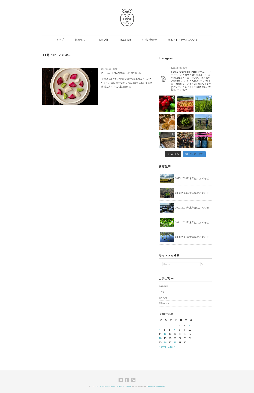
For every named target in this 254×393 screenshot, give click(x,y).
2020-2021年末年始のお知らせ (192, 237)
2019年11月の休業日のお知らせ (121, 73)
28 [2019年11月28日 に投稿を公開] (175, 342)
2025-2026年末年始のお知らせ (192, 178)
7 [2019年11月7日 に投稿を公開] (174, 329)
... (132, 86)
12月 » (171, 346)
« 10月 (162, 346)
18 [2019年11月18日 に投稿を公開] (160, 338)
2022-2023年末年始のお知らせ (192, 207)
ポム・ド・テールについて (183, 39)
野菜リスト (81, 39)
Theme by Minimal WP (156, 386)
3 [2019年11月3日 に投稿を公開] (189, 325)
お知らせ (163, 297)
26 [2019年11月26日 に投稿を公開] (165, 342)
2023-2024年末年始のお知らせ (192, 193)
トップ (60, 39)
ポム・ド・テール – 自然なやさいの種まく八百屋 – (111, 386)
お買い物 (103, 39)
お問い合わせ (149, 39)
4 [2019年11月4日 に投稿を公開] (159, 329)
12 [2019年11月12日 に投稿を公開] (165, 334)
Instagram (125, 39)
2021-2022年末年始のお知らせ (192, 222)
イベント (163, 292)
